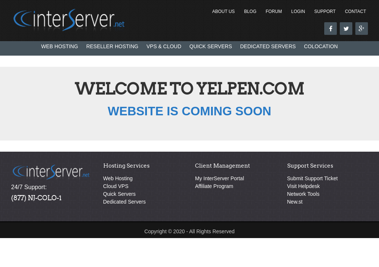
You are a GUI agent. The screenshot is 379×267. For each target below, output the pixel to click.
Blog (250, 11)
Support (325, 11)
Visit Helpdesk (303, 186)
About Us (223, 11)
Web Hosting (59, 46)
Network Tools (303, 194)
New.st (295, 202)
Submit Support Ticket (312, 178)
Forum (274, 11)
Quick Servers (211, 46)
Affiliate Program (214, 186)
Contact (355, 11)
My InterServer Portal (219, 178)
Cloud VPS (115, 186)
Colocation (321, 46)
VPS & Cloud (164, 46)
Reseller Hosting (112, 46)
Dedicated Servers (268, 46)
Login (298, 11)
